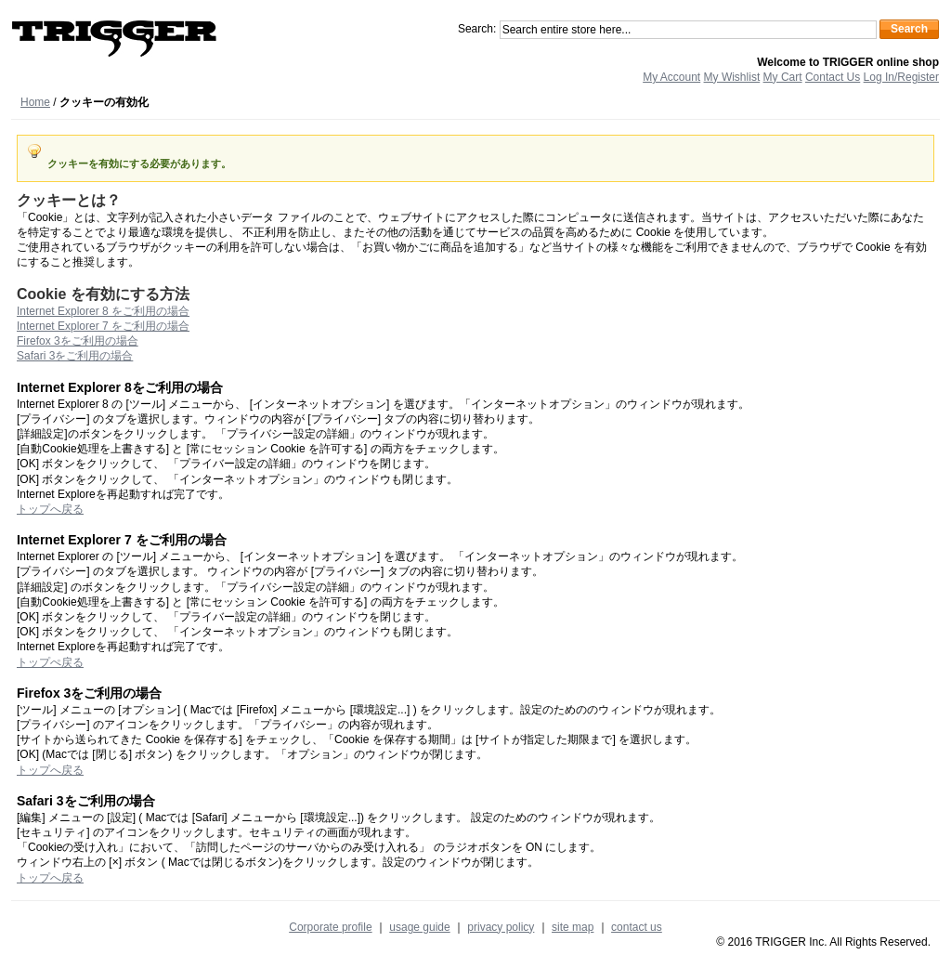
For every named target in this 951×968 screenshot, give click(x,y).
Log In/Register (901, 77)
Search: (477, 28)
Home (35, 102)
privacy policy (500, 927)
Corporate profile (330, 927)
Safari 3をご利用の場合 (75, 355)
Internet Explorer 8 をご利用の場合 (103, 311)
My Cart (782, 77)
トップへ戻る (50, 509)
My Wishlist (732, 77)
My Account (671, 77)
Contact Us (832, 77)
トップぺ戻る (50, 662)
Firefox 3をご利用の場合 (77, 340)
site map (572, 927)
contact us (636, 927)
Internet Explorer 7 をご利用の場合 (103, 326)
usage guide (419, 927)
